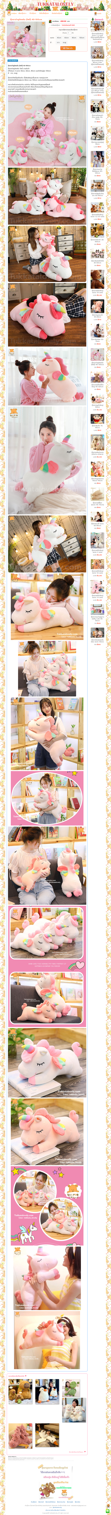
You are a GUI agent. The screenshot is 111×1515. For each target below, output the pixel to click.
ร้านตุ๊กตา (12, 13)
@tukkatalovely (57, 1507)
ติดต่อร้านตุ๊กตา (57, 13)
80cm (74, 37)
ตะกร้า (97, 13)
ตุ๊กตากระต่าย (61, 1502)
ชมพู (64, 42)
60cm (66, 37)
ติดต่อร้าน (63, 1510)
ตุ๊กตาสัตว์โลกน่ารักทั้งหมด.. (77, 1452)
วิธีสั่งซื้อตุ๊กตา (44, 13)
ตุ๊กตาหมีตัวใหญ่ (50, 1502)
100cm (81, 37)
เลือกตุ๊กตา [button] (22, 13)
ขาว (58, 42)
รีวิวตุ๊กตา (33, 13)
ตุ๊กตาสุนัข (70, 1502)
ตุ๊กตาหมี (41, 1502)
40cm (59, 37)
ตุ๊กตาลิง (77, 1502)
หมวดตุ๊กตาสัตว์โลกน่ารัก (16, 1376)
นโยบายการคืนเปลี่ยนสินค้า (52, 1510)
